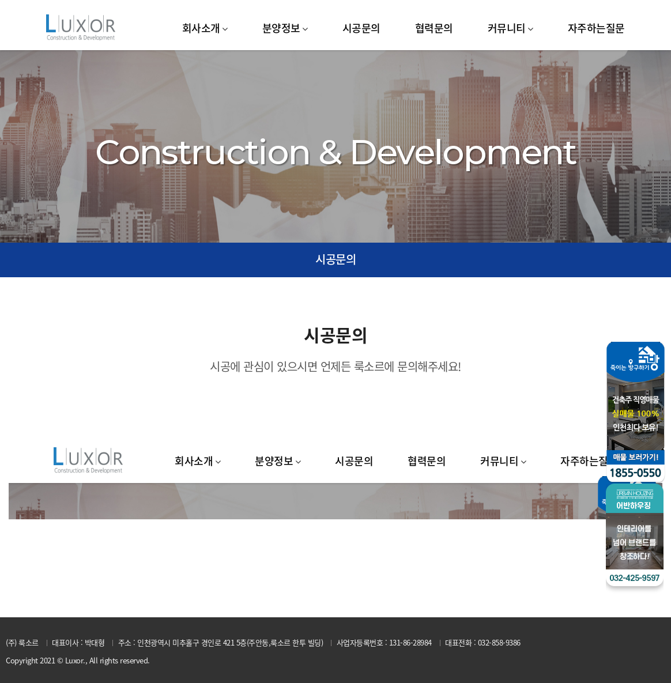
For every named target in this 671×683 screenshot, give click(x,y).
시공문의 (361, 28)
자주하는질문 (596, 28)
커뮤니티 (507, 28)
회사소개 (201, 28)
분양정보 (281, 28)
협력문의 (434, 28)
